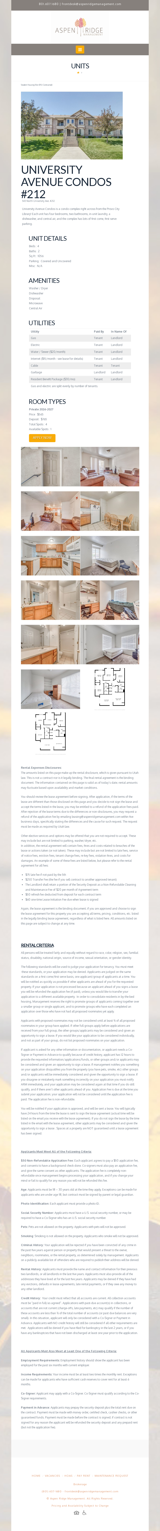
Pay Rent (83, 1475)
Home (36, 1475)
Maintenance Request (111, 1475)
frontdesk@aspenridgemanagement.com (91, 4)
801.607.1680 (49, 4)
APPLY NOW (42, 438)
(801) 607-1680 (52, 1491)
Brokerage (80, 1484)
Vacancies (52, 1475)
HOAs (68, 1475)
